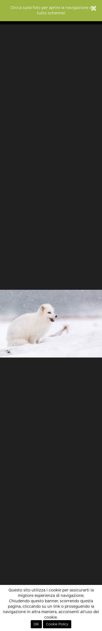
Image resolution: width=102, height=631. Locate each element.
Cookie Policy (57, 624)
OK (36, 624)
